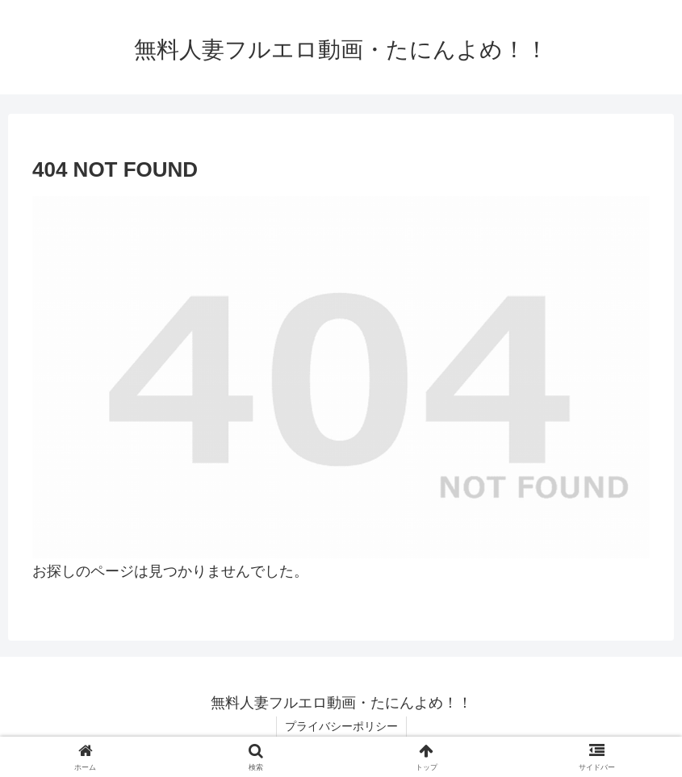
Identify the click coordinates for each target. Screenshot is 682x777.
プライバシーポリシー (341, 726)
